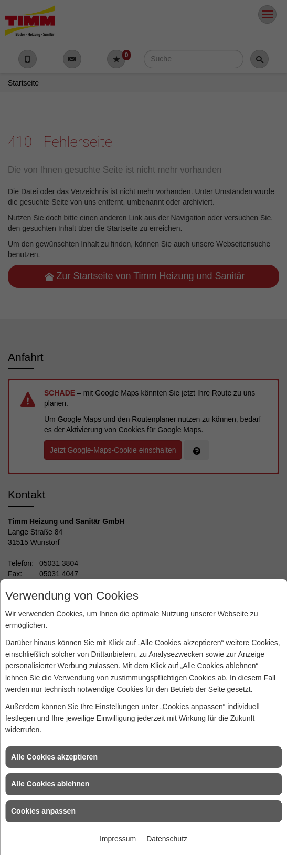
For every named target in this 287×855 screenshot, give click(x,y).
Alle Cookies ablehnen (50, 783)
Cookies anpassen (43, 811)
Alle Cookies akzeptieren (54, 757)
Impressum (118, 839)
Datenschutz (166, 839)
